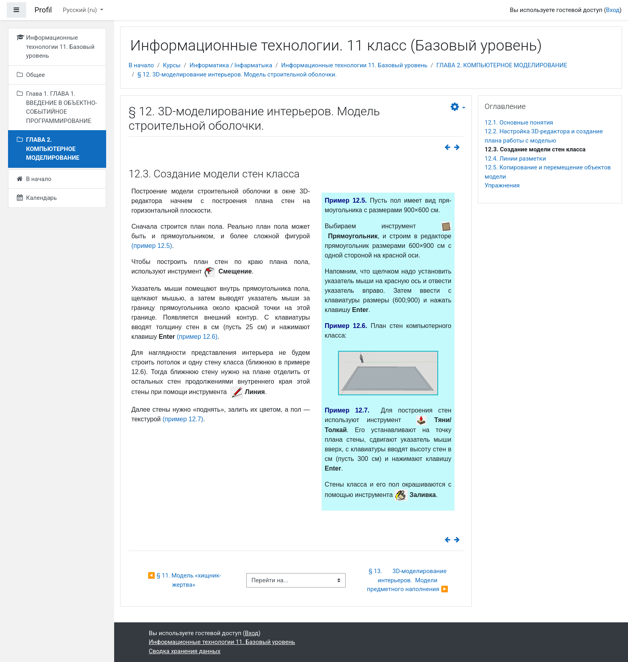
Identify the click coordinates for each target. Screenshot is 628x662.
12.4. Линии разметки (515, 158)
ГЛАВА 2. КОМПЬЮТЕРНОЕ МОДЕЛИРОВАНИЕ (501, 65)
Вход (613, 10)
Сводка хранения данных (185, 651)
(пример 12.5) (151, 245)
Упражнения (502, 185)
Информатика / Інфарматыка (230, 65)
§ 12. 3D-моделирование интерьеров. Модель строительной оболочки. (236, 74)
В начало (141, 65)
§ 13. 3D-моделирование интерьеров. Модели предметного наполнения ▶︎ (407, 580)
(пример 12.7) (183, 419)
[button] (458, 107)
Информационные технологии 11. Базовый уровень (354, 65)
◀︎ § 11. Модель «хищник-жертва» (184, 580)
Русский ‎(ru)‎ (81, 10)
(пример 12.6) (197, 336)
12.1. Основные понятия (519, 122)
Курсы (172, 65)
